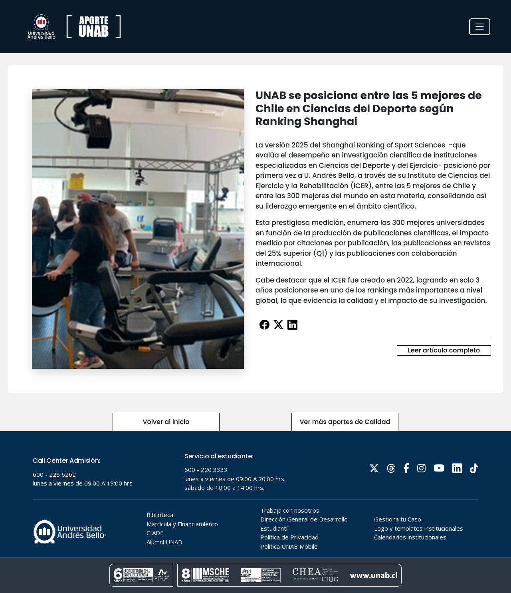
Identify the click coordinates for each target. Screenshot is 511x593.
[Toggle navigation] (479, 26)
